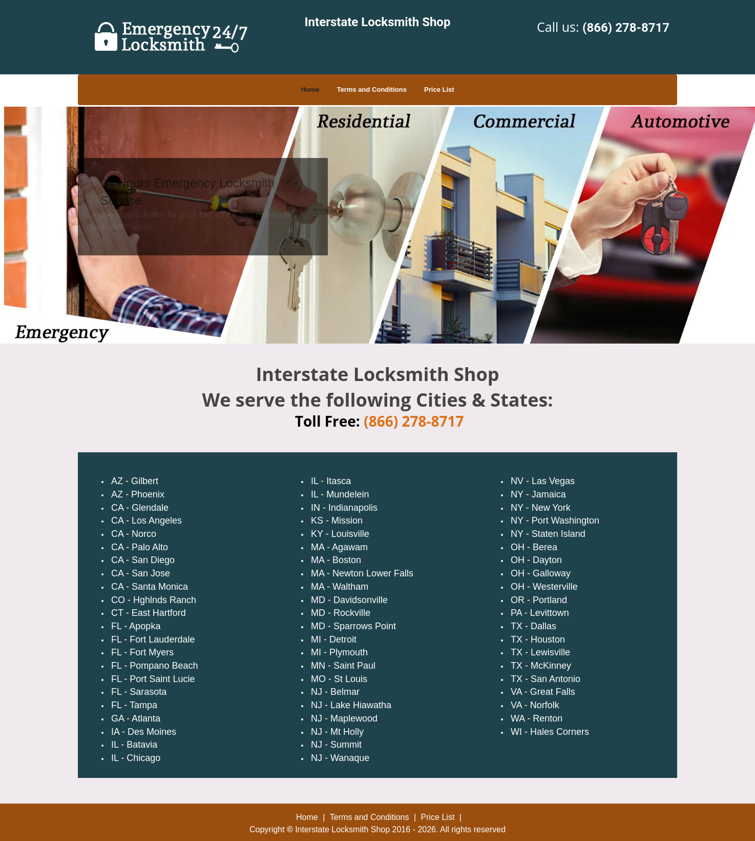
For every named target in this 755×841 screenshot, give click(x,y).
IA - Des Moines (143, 732)
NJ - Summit (336, 744)
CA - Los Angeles (146, 520)
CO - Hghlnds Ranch (153, 600)
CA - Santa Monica (149, 587)
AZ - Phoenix (137, 494)
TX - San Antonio (545, 679)
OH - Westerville (544, 587)
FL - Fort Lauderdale (153, 639)
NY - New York (541, 508)
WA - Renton (536, 718)
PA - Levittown (540, 613)
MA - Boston (336, 560)
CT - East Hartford (148, 613)
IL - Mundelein (340, 494)
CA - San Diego (143, 560)
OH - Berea (534, 547)
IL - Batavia (134, 744)
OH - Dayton (536, 560)
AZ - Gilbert (134, 481)
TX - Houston (538, 639)
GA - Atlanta (135, 718)
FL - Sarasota (138, 692)
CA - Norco (133, 534)
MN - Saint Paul (343, 665)
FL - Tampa (134, 705)
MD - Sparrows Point (353, 626)
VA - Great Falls (543, 692)
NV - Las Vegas (543, 481)
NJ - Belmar (335, 692)
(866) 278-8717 (625, 28)
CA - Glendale (140, 508)
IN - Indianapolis (344, 508)
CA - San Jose (140, 573)
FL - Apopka (135, 626)
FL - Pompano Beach (154, 665)
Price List (439, 89)
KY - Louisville (340, 534)
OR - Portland (539, 600)
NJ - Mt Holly (337, 732)
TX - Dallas (533, 626)
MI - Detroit (333, 639)
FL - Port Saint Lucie (153, 679)
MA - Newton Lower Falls (362, 573)
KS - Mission (337, 520)
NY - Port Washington (555, 520)
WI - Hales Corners (550, 732)
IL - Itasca (331, 481)
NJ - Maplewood (344, 718)
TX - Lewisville (540, 652)
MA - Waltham (339, 587)
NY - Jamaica (538, 494)
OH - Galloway (541, 573)
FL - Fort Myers (142, 652)
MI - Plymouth (339, 652)
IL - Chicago (135, 758)
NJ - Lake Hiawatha (351, 705)
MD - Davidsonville (349, 600)
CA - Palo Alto (139, 547)
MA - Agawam (339, 547)
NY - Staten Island (548, 534)
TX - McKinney (541, 665)
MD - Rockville (340, 613)
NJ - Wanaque (340, 758)
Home (310, 89)
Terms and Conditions (372, 89)
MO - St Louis (339, 679)
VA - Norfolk (535, 705)
